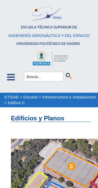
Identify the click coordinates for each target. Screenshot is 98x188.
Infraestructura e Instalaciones (69, 97)
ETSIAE (11, 97)
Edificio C (16, 103)
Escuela (30, 97)
